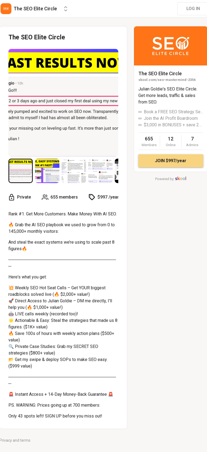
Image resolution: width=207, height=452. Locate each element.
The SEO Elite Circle (160, 73)
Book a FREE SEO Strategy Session (173, 111)
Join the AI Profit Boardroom (171, 118)
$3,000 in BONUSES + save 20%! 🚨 (173, 124)
